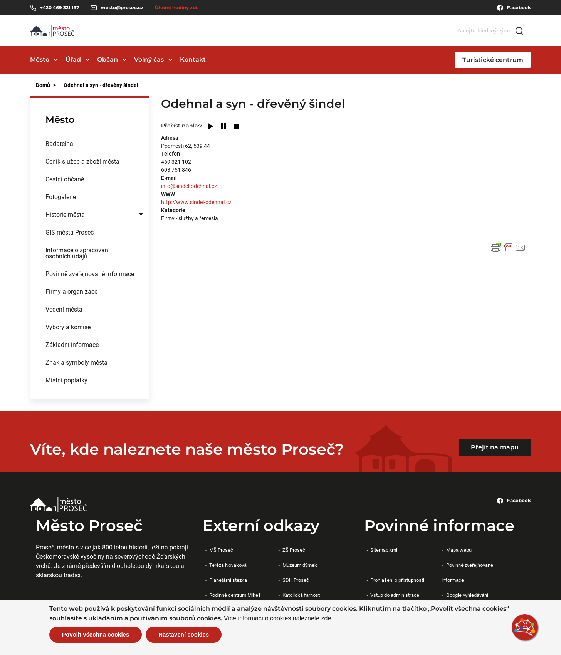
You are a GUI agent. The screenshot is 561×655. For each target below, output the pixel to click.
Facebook (514, 8)
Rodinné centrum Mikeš (235, 594)
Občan (107, 59)
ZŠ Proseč (293, 549)
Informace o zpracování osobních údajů (77, 253)
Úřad (73, 59)
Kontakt (193, 59)
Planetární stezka (228, 579)
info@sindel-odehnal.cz (189, 185)
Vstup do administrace (394, 594)
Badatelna (59, 143)
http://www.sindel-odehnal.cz (196, 202)
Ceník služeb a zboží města (82, 161)
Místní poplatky (66, 380)
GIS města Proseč (69, 232)
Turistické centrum (492, 60)
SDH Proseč (295, 579)
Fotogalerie (60, 197)
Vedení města (63, 309)
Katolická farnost (301, 594)
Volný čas (149, 59)
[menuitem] (89, 143)
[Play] (210, 127)
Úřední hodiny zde (177, 7)
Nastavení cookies (183, 634)
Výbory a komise (68, 327)
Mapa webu (459, 549)
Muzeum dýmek (299, 564)
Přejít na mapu (495, 447)
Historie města (65, 214)
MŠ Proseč (221, 549)
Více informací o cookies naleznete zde (277, 618)
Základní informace (72, 344)
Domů (43, 85)
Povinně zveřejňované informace (89, 274)
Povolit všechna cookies (95, 634)
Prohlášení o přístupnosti (397, 579)
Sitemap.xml (383, 549)
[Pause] (223, 127)
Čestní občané (64, 179)
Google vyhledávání (467, 594)
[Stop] (236, 127)
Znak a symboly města (76, 362)
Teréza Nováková (228, 564)
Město (39, 59)
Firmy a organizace (71, 291)
